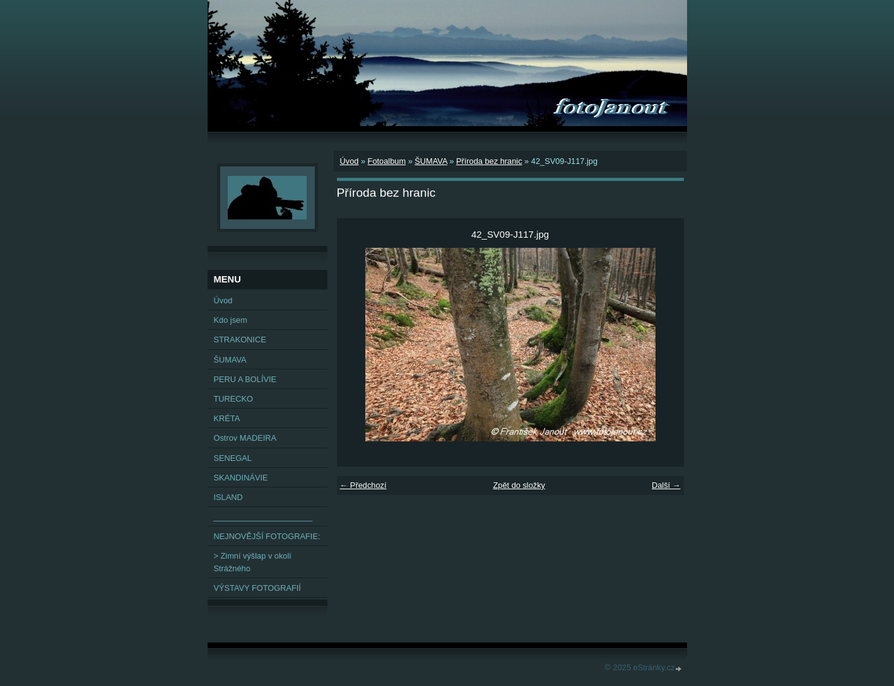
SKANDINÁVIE (241, 477)
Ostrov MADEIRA (245, 438)
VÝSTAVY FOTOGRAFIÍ (257, 588)
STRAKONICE (240, 339)
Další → (666, 485)
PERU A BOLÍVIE (245, 379)
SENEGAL (233, 458)
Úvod (349, 161)
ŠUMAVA (431, 161)
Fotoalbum (387, 161)
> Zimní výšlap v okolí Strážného (252, 562)
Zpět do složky (519, 485)
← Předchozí (363, 485)
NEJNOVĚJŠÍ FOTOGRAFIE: (267, 536)
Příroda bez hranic (489, 161)
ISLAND (228, 497)
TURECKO (234, 399)
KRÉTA (227, 418)
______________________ (263, 516)
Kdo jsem (230, 320)
